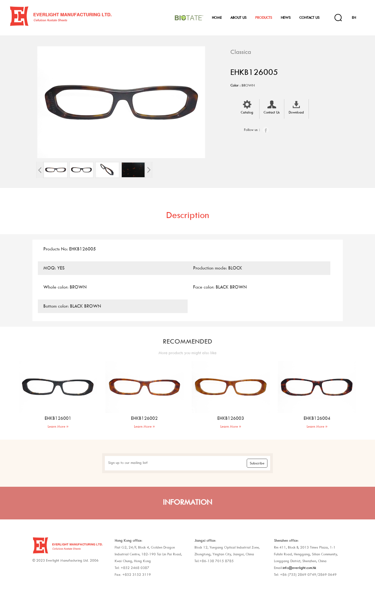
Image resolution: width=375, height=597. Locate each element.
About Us (238, 18)
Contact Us (309, 18)
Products (263, 18)
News (286, 18)
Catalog (247, 106)
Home (217, 18)
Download (296, 106)
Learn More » (58, 426)
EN (354, 18)
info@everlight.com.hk (299, 568)
